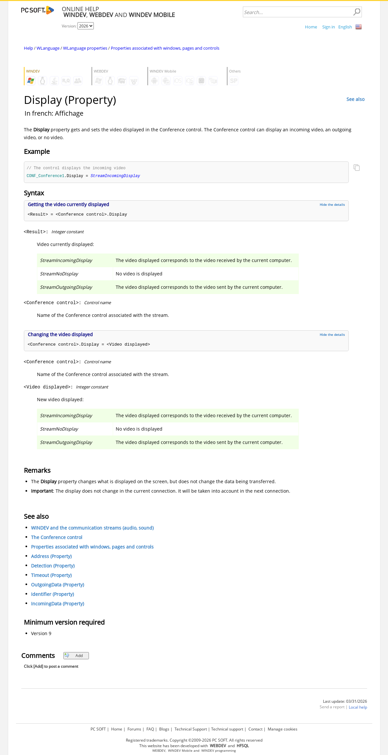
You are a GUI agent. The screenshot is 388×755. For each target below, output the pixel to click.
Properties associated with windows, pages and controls (165, 48)
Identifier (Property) (52, 595)
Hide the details (332, 205)
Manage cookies (282, 729)
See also (355, 99)
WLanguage (48, 48)
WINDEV (207, 750)
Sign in (328, 27)
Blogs (164, 729)
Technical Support (191, 729)
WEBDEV (158, 750)
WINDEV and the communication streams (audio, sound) (92, 528)
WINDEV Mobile (180, 750)
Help (28, 48)
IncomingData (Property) (57, 604)
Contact (255, 729)
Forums (134, 729)
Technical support (227, 729)
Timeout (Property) (51, 576)
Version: (69, 26)
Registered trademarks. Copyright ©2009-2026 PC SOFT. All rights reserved (194, 740)
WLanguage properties (85, 48)
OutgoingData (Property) (57, 585)
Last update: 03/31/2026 (345, 702)
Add (73, 656)
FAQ (150, 729)
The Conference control (56, 538)
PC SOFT (98, 729)
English (345, 27)
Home (311, 27)
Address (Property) (51, 557)
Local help (358, 708)
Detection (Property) (53, 566)
